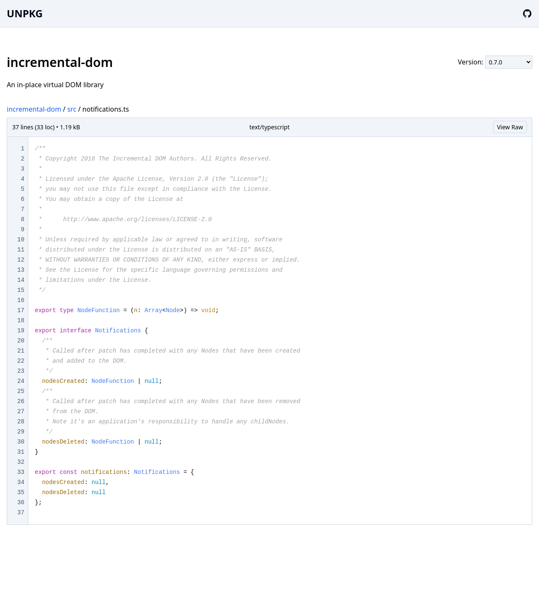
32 (20, 462)
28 (20, 421)
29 (20, 431)
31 (20, 452)
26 (20, 401)
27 (20, 411)
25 (20, 391)
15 (20, 290)
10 (20, 239)
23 (20, 371)
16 (20, 300)
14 (20, 280)
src (72, 109)
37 (20, 512)
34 (20, 482)
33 (20, 472)
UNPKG (25, 13)
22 (20, 361)
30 (20, 442)
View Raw (510, 127)
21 (20, 351)
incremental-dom (34, 109)
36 (20, 502)
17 (20, 310)
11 (20, 249)
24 (20, 381)
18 (20, 320)
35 (20, 492)
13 (20, 270)
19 (20, 330)
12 (20, 260)
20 (20, 340)
